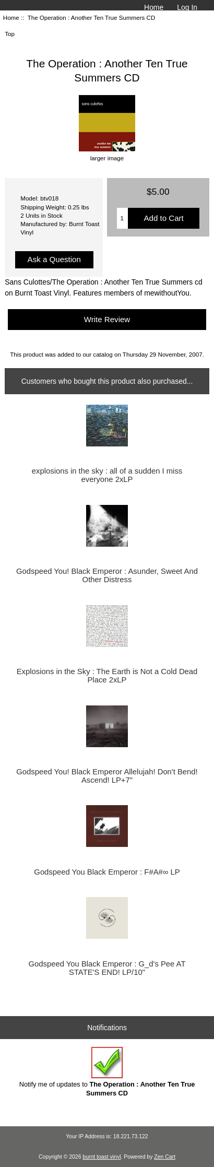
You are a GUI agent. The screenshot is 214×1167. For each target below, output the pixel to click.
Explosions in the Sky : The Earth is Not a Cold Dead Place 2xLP (107, 675)
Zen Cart (164, 1157)
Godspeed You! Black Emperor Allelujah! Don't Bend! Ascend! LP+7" (106, 776)
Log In (187, 7)
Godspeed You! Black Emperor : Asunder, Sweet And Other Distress (107, 575)
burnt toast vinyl (101, 1157)
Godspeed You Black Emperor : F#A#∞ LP (107, 872)
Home (153, 7)
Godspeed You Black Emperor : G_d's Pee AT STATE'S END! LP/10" (107, 968)
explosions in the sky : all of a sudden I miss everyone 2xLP (107, 475)
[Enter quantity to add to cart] (122, 218)
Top (10, 33)
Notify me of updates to (107, 1072)
